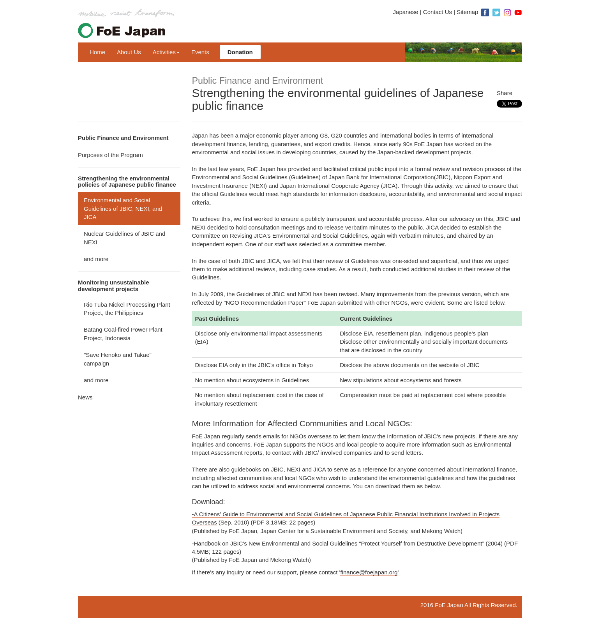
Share (504, 93)
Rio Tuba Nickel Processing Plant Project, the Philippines (127, 308)
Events (200, 52)
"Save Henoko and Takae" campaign (118, 358)
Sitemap (467, 12)
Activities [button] (166, 52)
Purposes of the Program (110, 155)
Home (97, 52)
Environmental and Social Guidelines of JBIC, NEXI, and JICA (123, 208)
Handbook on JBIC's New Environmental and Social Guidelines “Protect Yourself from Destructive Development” (339, 543)
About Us (129, 52)
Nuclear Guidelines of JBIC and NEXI (124, 237)
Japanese (405, 12)
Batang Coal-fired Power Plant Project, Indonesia (123, 333)
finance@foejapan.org (368, 572)
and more (96, 259)
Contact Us (437, 12)
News (85, 397)
